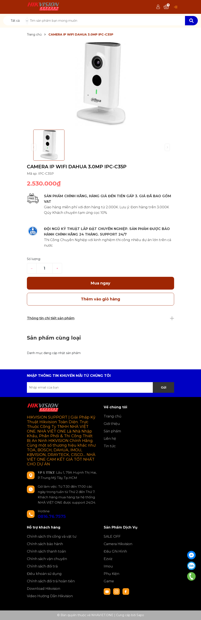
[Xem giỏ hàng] (166, 7)
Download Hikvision (43, 589)
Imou (108, 566)
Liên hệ (110, 439)
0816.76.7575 (52, 516)
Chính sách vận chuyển (47, 559)
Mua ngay (100, 283)
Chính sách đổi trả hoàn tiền (51, 581)
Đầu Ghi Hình (115, 551)
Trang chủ (112, 416)
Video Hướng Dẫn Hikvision (50, 596)
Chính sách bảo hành (45, 544)
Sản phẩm (112, 431)
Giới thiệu (112, 424)
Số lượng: (34, 259)
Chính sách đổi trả (42, 566)
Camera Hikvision (118, 544)
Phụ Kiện (111, 574)
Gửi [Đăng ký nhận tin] (163, 387)
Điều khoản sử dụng (44, 574)
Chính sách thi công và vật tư (51, 536)
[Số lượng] (44, 268)
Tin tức (110, 446)
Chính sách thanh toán (46, 551)
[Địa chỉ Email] (100, 387)
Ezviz (108, 559)
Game (109, 581)
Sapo (140, 615)
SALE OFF (112, 536)
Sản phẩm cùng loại (54, 338)
